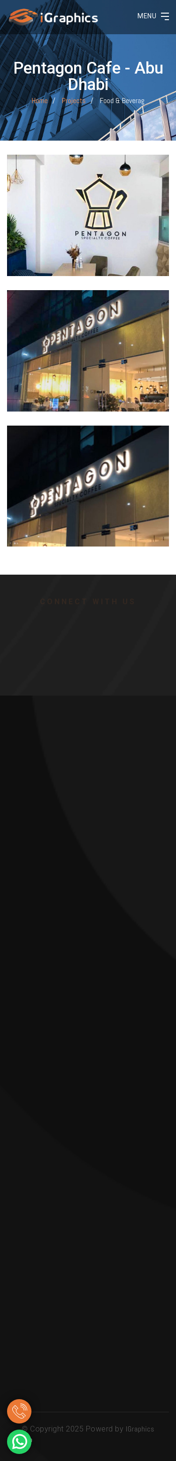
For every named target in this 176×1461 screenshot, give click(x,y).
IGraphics (140, 1429)
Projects (74, 100)
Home (39, 100)
